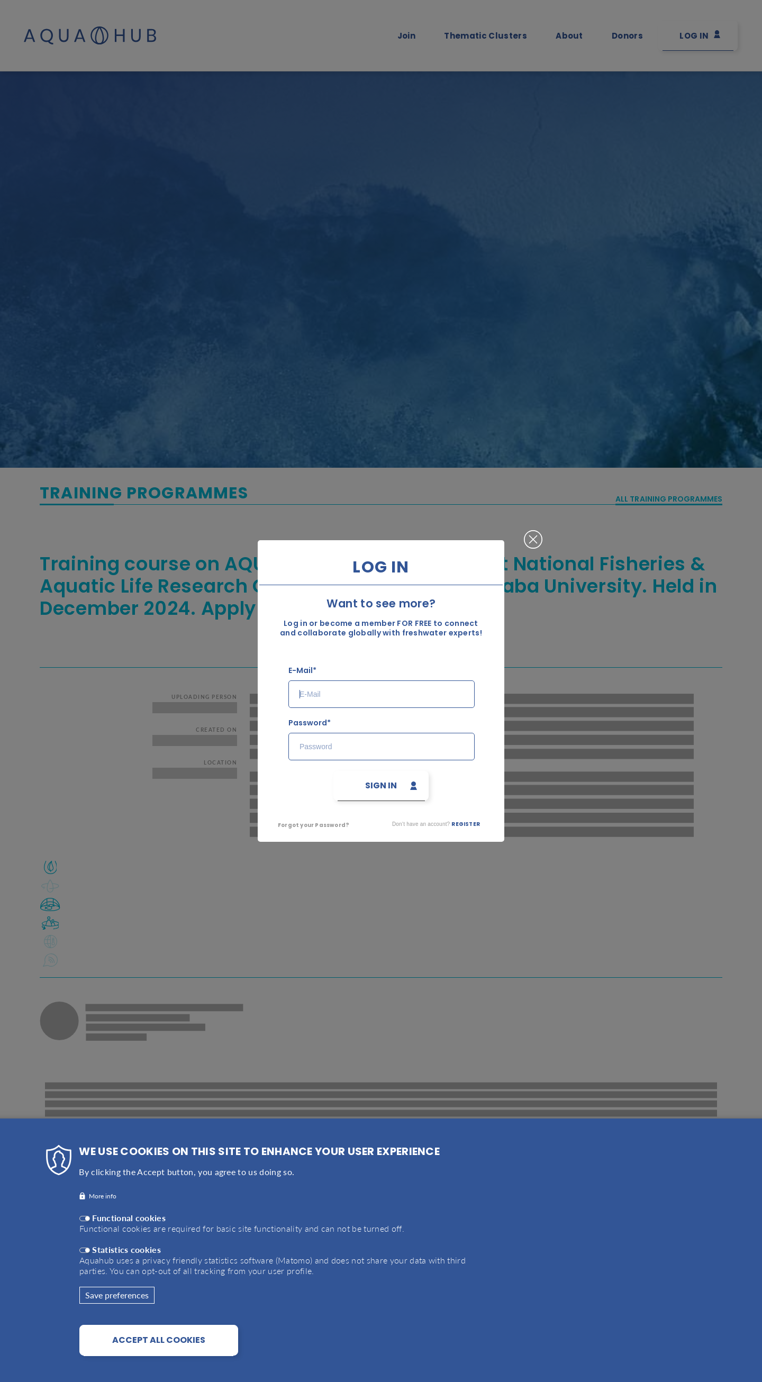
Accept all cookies (158, 1349)
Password (307, 723)
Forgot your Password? (313, 825)
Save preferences (117, 1304)
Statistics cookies (126, 1259)
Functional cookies (129, 1227)
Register (465, 824)
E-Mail (300, 670)
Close (533, 535)
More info (102, 1206)
